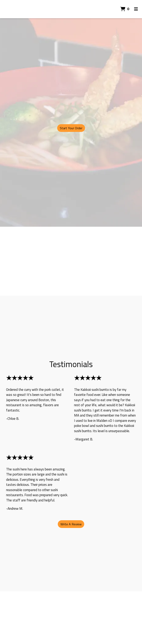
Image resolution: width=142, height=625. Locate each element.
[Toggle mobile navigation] (136, 9)
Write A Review (71, 524)
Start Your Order (71, 128)
